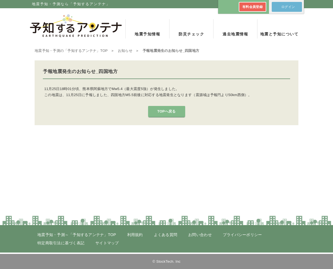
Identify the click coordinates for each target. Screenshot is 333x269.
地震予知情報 (147, 34)
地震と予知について (279, 34)
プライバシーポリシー (242, 234)
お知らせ (125, 51)
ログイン (288, 7)
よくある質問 (165, 234)
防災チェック (191, 34)
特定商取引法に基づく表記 (60, 243)
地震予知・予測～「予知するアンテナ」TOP (76, 234)
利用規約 (135, 234)
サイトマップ (107, 243)
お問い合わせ (200, 234)
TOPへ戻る (166, 111)
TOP (71, 51)
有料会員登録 (252, 7)
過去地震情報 (235, 34)
